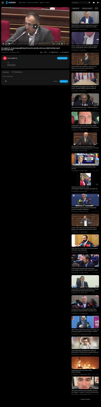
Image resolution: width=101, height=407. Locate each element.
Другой (42, 2)
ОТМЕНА (55, 81)
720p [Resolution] (65, 43)
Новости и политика (33, 2)
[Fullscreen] (67, 44)
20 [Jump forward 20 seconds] (59, 43)
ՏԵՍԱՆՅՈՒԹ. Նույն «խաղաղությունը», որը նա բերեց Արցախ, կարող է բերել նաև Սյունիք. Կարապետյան (84, 26)
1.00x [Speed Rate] (57, 43)
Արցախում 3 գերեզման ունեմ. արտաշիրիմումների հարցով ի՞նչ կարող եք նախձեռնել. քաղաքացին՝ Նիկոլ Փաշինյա (84, 188)
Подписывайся (62, 58)
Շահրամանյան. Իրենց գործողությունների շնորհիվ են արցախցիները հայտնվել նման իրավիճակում (84, 310)
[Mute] (62, 44)
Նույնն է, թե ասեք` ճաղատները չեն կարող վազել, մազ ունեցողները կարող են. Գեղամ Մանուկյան (84, 229)
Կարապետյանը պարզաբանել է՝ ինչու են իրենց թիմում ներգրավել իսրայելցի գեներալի (84, 351)
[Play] (3, 44)
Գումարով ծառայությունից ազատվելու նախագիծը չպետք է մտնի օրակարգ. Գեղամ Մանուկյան (84, 270)
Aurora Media (12, 58)
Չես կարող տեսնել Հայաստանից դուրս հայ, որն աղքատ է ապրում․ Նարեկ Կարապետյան (84, 391)
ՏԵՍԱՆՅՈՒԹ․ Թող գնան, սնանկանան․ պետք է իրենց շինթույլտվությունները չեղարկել (85, 289)
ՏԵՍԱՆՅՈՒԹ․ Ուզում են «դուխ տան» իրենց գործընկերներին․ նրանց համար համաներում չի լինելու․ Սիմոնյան (85, 127)
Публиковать (63, 81)
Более (48, 2)
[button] (98, 2)
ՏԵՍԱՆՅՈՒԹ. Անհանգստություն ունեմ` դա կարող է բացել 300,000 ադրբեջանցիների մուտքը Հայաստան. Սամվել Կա (83, 88)
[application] (35, 26)
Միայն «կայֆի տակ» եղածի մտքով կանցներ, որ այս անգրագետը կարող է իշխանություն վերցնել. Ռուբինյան (84, 47)
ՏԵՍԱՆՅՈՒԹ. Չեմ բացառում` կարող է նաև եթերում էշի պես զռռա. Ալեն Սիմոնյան (84, 67)
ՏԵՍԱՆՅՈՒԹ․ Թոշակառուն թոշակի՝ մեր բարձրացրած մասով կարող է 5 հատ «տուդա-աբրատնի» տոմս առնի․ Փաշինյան (85, 147)
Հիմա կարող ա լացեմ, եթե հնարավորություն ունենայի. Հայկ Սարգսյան (84, 249)
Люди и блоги (22, 2)
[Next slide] (97, 8)
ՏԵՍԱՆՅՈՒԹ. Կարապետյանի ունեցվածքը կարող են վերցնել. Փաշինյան (83, 208)
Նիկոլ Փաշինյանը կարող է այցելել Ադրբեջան (84, 107)
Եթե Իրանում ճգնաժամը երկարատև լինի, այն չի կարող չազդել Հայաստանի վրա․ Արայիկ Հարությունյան (85, 331)
